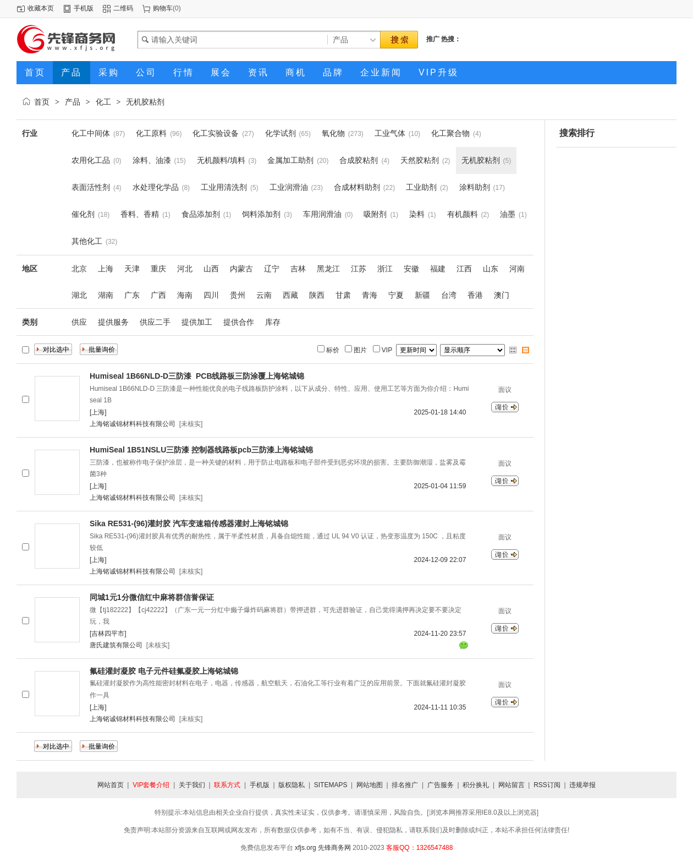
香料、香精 (139, 214)
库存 (272, 322)
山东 (490, 268)
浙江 (385, 268)
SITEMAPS (331, 785)
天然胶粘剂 (419, 160)
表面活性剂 (91, 187)
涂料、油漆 (152, 160)
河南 (517, 268)
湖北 (79, 295)
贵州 (237, 295)
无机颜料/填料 (221, 160)
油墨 (507, 214)
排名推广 (405, 785)
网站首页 (110, 785)
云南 (264, 295)
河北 (185, 268)
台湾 (449, 295)
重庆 (158, 268)
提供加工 (197, 322)
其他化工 (87, 241)
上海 (105, 268)
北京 (79, 268)
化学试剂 (280, 133)
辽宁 (271, 268)
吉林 (298, 268)
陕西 (316, 295)
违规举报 (582, 785)
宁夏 (396, 295)
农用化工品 (91, 160)
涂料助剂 (474, 187)
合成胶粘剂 (358, 160)
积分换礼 (476, 785)
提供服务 (113, 322)
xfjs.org (305, 848)
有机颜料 (462, 214)
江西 (464, 268)
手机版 (84, 8)
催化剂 (83, 214)
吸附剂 (375, 214)
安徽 (411, 268)
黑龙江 (328, 268)
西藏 (290, 295)
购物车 (163, 8)
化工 (103, 101)
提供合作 (238, 322)
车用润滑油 (322, 214)
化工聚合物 (450, 133)
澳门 (501, 295)
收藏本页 (41, 8)
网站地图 (369, 785)
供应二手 (155, 322)
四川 (211, 295)
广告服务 (440, 785)
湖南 (105, 295)
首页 (42, 101)
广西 (158, 295)
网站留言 (511, 785)
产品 (72, 101)
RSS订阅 (547, 785)
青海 (369, 295)
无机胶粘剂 (145, 101)
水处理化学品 (156, 187)
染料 (417, 214)
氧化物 (333, 133)
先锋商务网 (334, 848)
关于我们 (192, 785)
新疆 (422, 295)
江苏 (358, 268)
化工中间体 (91, 133)
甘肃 (343, 295)
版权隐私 (291, 785)
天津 (132, 268)
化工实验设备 (216, 133)
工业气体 (390, 133)
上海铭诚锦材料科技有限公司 (132, 424)
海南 (185, 295)
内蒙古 (241, 268)
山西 (211, 268)
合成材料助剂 (357, 187)
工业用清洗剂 (224, 187)
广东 (132, 295)
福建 (438, 268)
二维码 (123, 8)
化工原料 (151, 133)
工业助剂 (421, 187)
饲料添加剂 (261, 214)
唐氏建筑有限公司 (116, 645)
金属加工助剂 (290, 160)
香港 (475, 295)
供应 (79, 322)
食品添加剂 (201, 214)
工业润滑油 (289, 187)
